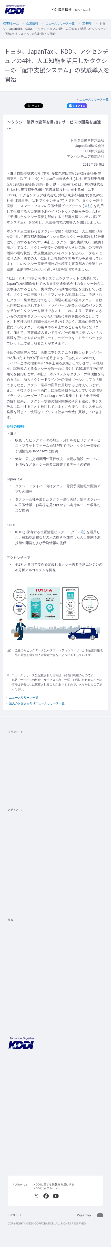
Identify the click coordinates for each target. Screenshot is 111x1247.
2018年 (87, 23)
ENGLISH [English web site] (14, 1215)
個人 (77, 9)
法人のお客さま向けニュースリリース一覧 (37, 703)
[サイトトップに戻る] (14, 9)
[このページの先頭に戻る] (90, 1215)
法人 (86, 9)
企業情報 (32, 23)
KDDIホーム (11, 23)
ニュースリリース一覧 (60, 23)
